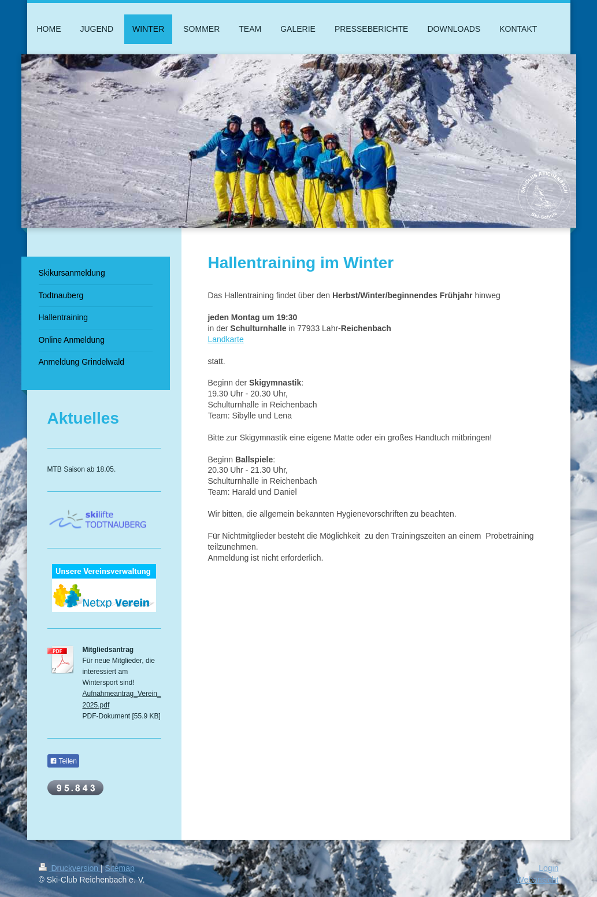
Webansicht (538, 879)
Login (548, 868)
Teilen (63, 761)
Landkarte (225, 339)
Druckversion (70, 868)
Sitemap (120, 868)
